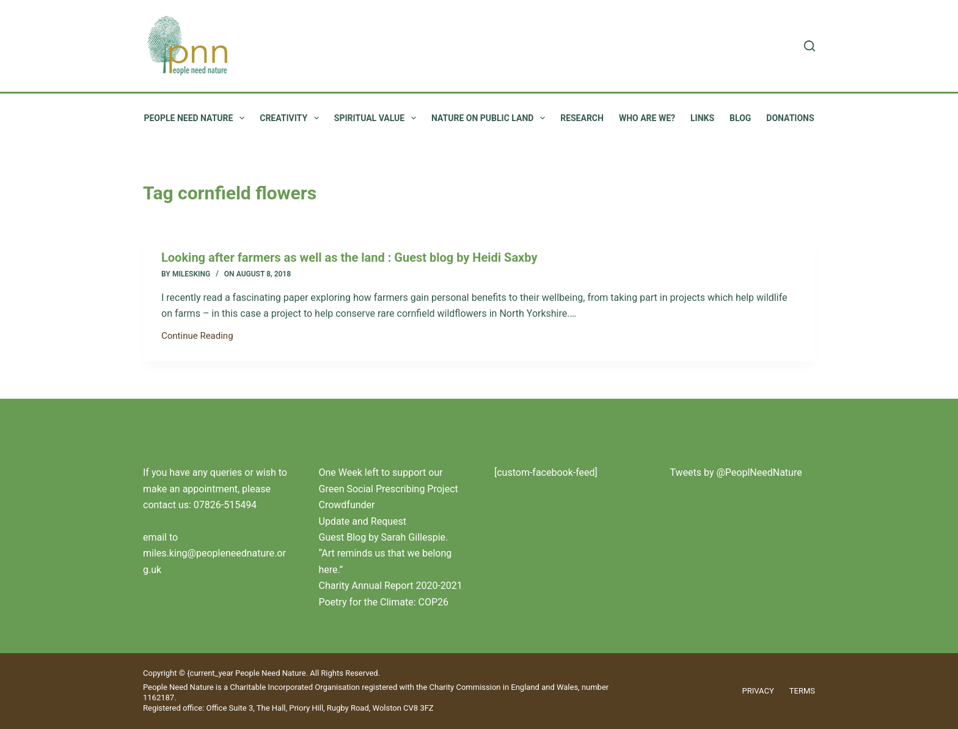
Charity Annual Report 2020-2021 (391, 585)
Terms (802, 690)
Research (582, 118)
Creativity (292, 118)
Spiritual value (377, 118)
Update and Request (363, 521)
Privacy (758, 690)
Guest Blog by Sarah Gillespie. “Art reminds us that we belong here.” (385, 553)
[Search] (809, 45)
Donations (790, 118)
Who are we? (647, 118)
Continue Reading (197, 337)
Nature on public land (490, 118)
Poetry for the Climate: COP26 (384, 602)
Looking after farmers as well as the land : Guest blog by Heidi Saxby (349, 257)
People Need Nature (196, 118)
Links (702, 118)
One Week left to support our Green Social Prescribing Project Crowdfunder (388, 489)
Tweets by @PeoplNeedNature (736, 472)
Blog (740, 118)
